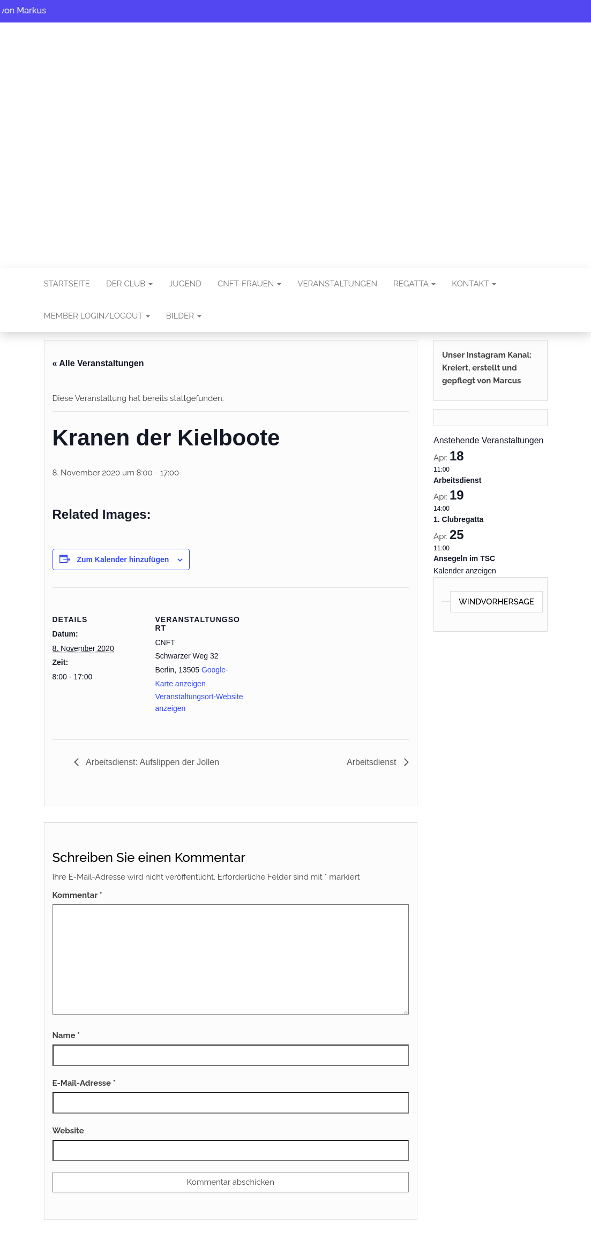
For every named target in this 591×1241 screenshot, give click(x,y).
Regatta (414, 284)
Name (66, 1035)
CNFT (296, 137)
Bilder (183, 316)
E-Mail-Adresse (84, 1083)
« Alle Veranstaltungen (98, 363)
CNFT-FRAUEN (249, 284)
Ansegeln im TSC (464, 558)
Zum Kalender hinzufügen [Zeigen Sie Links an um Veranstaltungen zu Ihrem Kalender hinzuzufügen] (123, 559)
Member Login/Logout (97, 316)
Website (68, 1131)
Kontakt (474, 284)
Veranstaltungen (337, 284)
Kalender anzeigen (464, 570)
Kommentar (77, 895)
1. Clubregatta (458, 519)
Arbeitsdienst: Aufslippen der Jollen (152, 762)
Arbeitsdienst (373, 762)
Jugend (185, 284)
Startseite (67, 284)
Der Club (129, 284)
